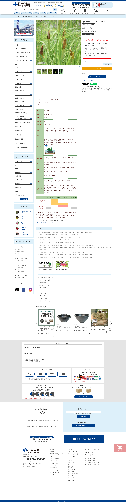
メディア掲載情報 (20, 265)
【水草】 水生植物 (27, 16)
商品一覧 (69, 449)
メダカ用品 (19, 109)
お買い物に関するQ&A (45, 301)
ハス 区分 (23, 180)
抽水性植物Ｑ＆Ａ (43, 285)
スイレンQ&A (54, 470)
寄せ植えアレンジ (20, 249)
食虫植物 (18, 83)
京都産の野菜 (19, 147)
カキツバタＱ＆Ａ (43, 296)
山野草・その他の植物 (22, 122)
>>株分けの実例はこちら (51, 182)
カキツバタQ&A (54, 472)
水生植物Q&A (54, 467)
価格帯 (23, 191)
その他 (23, 183)
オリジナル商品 (72, 479)
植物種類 (23, 176)
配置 (23, 169)
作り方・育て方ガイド (22, 258)
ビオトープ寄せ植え (22, 60)
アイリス (70, 464)
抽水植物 (36, 16)
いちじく (18, 143)
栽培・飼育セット (21, 91)
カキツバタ (19, 71)
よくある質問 (19, 260)
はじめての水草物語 (44, 280)
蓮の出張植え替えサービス (57, 453)
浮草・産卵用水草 (21, 56)
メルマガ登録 (89, 454)
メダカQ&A (53, 474)
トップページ (17, 16)
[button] (37, 323)
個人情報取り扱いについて (92, 464)
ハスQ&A (52, 469)
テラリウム (19, 94)
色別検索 (23, 187)
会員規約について (90, 460)
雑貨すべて (19, 131)
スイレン (43, 12)
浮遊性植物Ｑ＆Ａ (43, 288)
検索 (55, 9)
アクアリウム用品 (21, 113)
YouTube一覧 (89, 452)
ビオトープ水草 (20, 49)
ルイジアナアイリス (22, 75)
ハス (36, 12)
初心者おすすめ (52, 12)
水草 (17, 12)
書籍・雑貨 (71, 481)
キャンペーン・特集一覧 (92, 449)
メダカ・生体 (19, 105)
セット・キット (72, 477)
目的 (23, 165)
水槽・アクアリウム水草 (22, 52)
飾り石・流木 (19, 102)
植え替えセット (20, 254)
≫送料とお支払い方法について (47, 223)
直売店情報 (53, 451)
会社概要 (52, 449)
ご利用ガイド (53, 460)
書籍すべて (19, 126)
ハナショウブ (19, 79)
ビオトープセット (20, 247)
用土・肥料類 (19, 98)
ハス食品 (18, 135)
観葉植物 (18, 87)
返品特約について (87, 73)
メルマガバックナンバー (93, 456)
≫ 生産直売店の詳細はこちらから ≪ (32, 361)
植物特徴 (23, 172)
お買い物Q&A (54, 465)
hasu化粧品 (19, 139)
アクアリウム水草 (26, 12)
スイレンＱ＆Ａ (43, 293)
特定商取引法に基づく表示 (92, 462)
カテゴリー (23, 161)
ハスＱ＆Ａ (41, 290)
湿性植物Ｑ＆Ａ (43, 282)
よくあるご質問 (43, 298)
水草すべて (19, 45)
